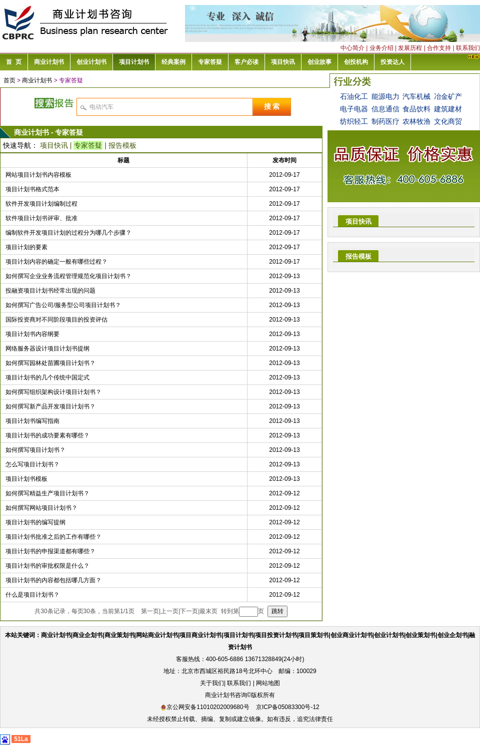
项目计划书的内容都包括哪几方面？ (54, 580)
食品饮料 (416, 109)
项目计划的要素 (27, 247)
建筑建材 (448, 109)
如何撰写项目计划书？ (36, 449)
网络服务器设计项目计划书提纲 (48, 348)
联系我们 (468, 47)
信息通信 (386, 109)
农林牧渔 (416, 121)
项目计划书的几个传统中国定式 (48, 377)
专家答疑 (88, 145)
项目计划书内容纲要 (33, 334)
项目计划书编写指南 (33, 420)
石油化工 (354, 96)
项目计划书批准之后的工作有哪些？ (54, 536)
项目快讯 (54, 145)
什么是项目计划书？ (33, 594)
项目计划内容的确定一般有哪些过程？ (57, 261)
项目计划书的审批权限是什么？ (48, 565)
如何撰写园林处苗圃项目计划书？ (51, 363)
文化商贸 (448, 121)
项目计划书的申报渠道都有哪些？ (51, 551)
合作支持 (439, 47)
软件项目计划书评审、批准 (42, 218)
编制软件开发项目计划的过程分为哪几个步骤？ (69, 232)
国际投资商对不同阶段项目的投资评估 (57, 319)
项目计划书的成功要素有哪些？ (48, 435)
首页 (10, 80)
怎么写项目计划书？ (33, 464)
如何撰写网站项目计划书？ (42, 507)
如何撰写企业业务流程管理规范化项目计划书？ (69, 276)
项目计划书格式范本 (33, 189)
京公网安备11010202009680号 (204, 707)
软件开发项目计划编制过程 (42, 203)
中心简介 (352, 47)
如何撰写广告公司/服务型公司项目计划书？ (63, 305)
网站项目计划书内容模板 (39, 174)
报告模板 (122, 145)
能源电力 (386, 96)
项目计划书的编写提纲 (36, 522)
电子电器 (354, 109)
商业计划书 (37, 80)
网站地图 (268, 683)
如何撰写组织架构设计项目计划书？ (54, 391)
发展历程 (410, 47)
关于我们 (212, 683)
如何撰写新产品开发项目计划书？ (51, 406)
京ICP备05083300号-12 (288, 707)
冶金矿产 (448, 96)
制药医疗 (386, 121)
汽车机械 (416, 96)
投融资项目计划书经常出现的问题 (51, 290)
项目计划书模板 (27, 478)
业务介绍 (382, 47)
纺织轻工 (354, 121)
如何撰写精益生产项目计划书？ (48, 493)
